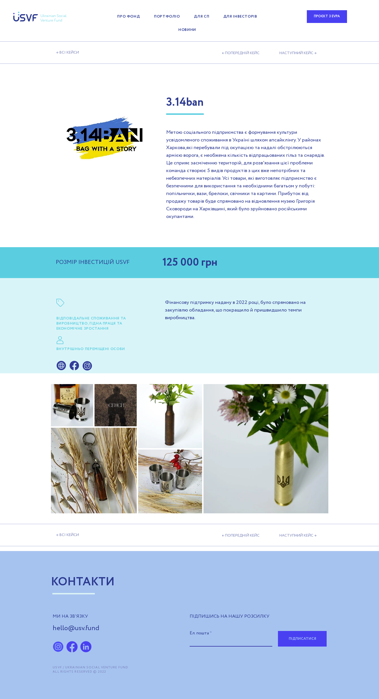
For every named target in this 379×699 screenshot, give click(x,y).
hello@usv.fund (76, 628)
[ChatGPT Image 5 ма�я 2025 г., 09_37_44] (58, 646)
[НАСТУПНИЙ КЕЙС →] (298, 53)
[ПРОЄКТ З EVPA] (327, 16)
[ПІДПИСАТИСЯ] (302, 639)
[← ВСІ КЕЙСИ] (87, 52)
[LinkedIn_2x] (85, 646)
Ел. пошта (199, 633)
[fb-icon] (72, 646)
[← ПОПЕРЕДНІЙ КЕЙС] (242, 53)
